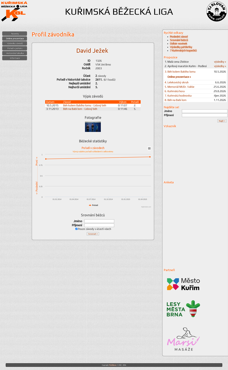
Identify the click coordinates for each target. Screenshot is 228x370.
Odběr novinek (178, 43)
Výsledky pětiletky (181, 47)
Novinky (15, 33)
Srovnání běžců (179, 40)
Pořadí (135, 102)
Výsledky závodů (15, 43)
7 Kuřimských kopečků (183, 50)
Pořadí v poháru (14, 48)
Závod (67, 102)
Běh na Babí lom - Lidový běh (80, 108)
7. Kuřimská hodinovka (178, 95)
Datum (50, 102)
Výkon (122, 102)
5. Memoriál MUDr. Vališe (179, 86)
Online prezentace (15, 38)
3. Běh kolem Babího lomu (180, 71)
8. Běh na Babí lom (175, 100)
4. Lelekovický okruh (176, 82)
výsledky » (220, 61)
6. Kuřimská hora (175, 91)
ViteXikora (112, 365)
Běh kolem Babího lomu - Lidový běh (84, 105)
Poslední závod (179, 36)
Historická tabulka (15, 53)
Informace (15, 58)
